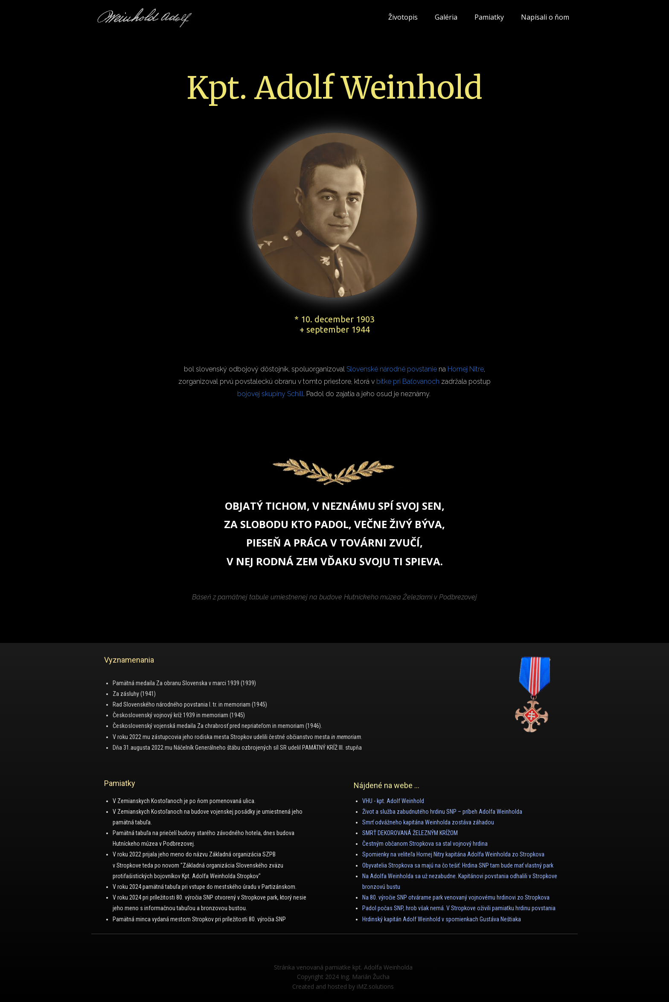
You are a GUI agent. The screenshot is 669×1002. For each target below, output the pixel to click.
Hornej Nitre (466, 369)
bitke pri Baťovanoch (407, 381)
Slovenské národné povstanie (391, 369)
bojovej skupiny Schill (270, 394)
